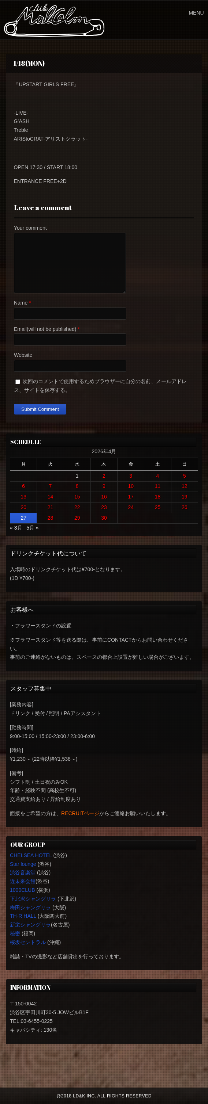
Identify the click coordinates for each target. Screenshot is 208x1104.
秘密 (15, 933)
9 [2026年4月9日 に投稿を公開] (104, 486)
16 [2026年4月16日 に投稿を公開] (104, 497)
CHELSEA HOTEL (31, 855)
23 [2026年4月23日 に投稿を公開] (104, 507)
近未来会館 (23, 881)
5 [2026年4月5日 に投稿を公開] (184, 476)
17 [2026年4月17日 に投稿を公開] (131, 497)
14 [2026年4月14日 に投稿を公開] (50, 497)
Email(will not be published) (45, 329)
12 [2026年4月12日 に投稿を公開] (184, 486)
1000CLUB (22, 890)
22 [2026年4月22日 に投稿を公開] (77, 507)
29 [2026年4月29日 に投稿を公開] (77, 518)
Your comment (30, 228)
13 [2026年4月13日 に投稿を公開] (23, 497)
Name (20, 303)
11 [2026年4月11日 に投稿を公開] (158, 486)
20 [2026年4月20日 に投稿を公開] (23, 507)
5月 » (32, 528)
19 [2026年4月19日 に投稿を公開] (184, 497)
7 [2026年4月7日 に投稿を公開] (50, 486)
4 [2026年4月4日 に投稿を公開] (157, 476)
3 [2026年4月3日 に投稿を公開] (130, 476)
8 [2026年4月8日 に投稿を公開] (77, 486)
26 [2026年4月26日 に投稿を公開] (184, 507)
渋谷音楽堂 (23, 872)
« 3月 (16, 528)
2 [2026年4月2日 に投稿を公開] (104, 476)
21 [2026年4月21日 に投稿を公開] (50, 507)
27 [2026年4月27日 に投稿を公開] (23, 518)
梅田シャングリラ (30, 907)
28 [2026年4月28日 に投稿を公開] (50, 518)
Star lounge (23, 864)
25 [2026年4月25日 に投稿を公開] (158, 507)
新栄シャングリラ (30, 925)
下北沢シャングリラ (33, 899)
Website (23, 355)
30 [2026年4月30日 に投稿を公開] (104, 518)
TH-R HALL (23, 916)
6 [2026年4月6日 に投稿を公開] (23, 486)
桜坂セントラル (28, 942)
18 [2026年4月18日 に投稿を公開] (158, 497)
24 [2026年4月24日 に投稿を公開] (131, 507)
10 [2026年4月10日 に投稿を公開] (131, 486)
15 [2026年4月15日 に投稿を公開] (77, 497)
